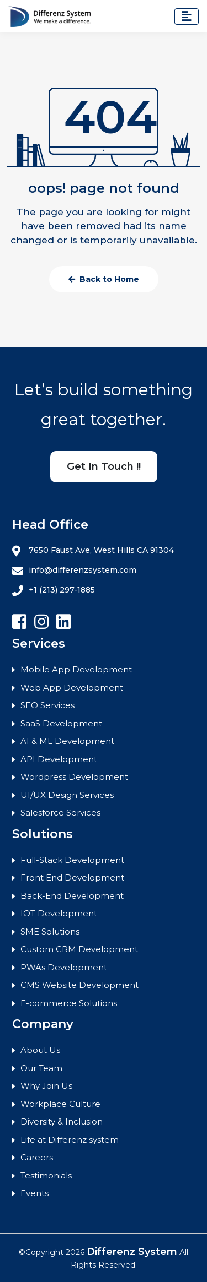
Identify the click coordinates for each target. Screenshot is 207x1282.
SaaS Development (61, 723)
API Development (58, 759)
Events (34, 1193)
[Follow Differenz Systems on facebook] (19, 622)
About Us (40, 1050)
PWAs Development (63, 967)
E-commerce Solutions (68, 1003)
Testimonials (46, 1175)
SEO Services (47, 705)
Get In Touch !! (104, 466)
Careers (36, 1157)
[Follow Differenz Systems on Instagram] (41, 622)
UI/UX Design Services (67, 795)
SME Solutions (49, 931)
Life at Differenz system (69, 1139)
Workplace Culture (60, 1104)
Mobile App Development (76, 669)
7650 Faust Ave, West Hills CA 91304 (93, 550)
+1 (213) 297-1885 (53, 590)
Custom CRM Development (79, 949)
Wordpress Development (74, 777)
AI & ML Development (67, 741)
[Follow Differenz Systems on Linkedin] (63, 622)
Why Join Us (46, 1085)
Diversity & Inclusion (61, 1121)
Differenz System (132, 1252)
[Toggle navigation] (186, 16)
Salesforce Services (60, 812)
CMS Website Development (79, 985)
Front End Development (72, 877)
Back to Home (103, 279)
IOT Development (58, 913)
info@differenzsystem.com (74, 570)
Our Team (41, 1068)
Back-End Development (72, 895)
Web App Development (71, 687)
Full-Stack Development (72, 860)
